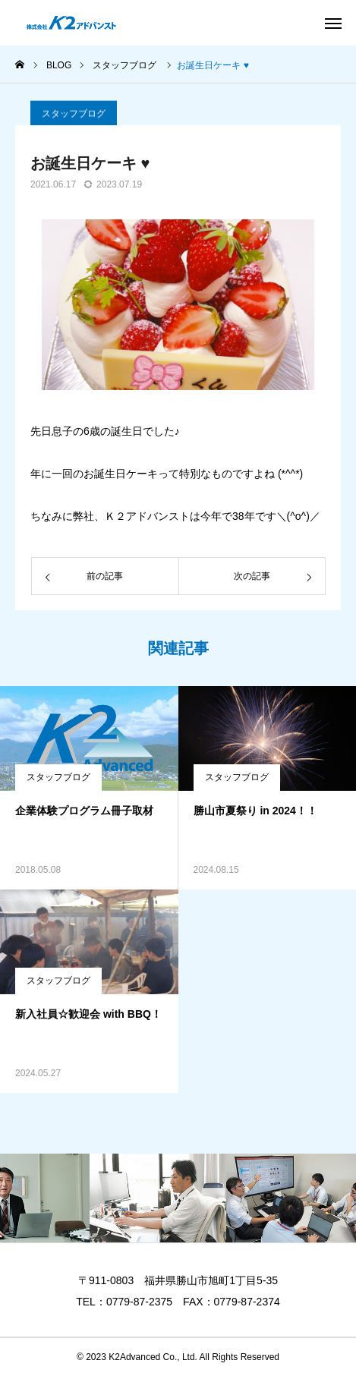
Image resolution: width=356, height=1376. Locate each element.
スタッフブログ (74, 120)
